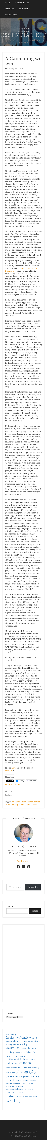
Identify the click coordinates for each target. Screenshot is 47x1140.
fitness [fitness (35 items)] (18, 1053)
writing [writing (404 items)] (13, 1101)
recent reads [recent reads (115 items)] (14, 1080)
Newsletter (11, 15)
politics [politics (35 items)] (26, 1077)
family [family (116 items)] (32, 1048)
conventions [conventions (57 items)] (34, 1041)
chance (30, 802)
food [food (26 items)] (23, 1053)
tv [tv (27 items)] (22, 1093)
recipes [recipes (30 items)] (25, 1080)
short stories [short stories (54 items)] (27, 1083)
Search (9, 906)
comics (37, 802)
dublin (8, 804)
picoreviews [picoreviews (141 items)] (14, 1076)
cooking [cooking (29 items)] (9, 1044)
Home (7, 3)
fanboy (15, 804)
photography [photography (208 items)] (26, 1072)
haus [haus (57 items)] (32, 1059)
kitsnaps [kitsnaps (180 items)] (24, 1063)
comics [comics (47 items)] (24, 1041)
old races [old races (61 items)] (10, 1072)
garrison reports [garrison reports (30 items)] (19, 1056)
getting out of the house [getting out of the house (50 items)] (17, 1059)
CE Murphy (24, 9)
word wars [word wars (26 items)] (28, 1097)
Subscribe (33, 887)
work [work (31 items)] (35, 1097)
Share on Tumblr (12, 785)
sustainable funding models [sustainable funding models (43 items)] (18, 1089)
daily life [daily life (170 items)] (12, 1048)
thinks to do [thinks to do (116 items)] (13, 1092)
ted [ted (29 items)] (33, 1089)
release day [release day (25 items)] (32, 1080)
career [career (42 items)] (9, 1041)
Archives (10, 1014)
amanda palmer (19, 802)
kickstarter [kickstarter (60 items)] (11, 1063)
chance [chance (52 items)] (16, 1041)
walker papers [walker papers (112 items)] (15, 1096)
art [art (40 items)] (7, 1034)
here (14, 768)
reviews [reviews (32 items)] (9, 1084)
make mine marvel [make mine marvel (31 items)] (13, 1068)
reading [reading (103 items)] (34, 1076)
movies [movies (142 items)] (26, 1067)
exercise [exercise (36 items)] (24, 1048)
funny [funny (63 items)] (9, 1056)
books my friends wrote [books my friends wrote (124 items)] (21, 1037)
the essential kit (23, 32)
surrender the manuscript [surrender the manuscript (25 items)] (14, 1086)
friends (22, 804)
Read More (23, 861)
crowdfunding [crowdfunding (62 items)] (20, 1044)
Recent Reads (22, 3)
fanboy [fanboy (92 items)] (10, 1052)
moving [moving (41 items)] (35, 1068)
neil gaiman (31, 804)
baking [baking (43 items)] (13, 1034)
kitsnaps (9, 9)
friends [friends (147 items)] (30, 1052)
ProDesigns (31, 1136)
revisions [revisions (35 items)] (16, 1084)
